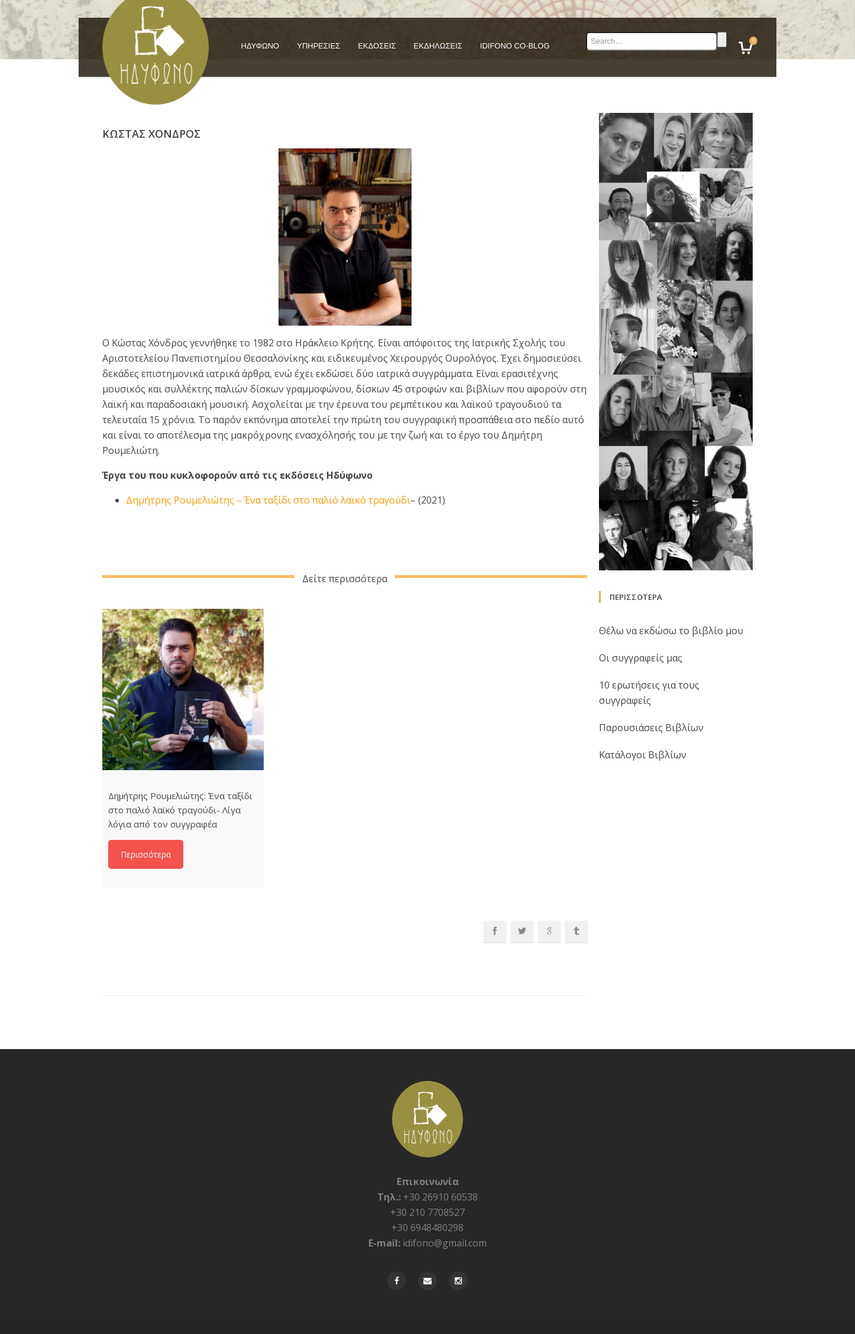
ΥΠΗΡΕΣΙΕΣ (318, 45)
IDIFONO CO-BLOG (515, 45)
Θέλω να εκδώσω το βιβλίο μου (671, 608)
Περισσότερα (146, 833)
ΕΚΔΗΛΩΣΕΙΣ (438, 45)
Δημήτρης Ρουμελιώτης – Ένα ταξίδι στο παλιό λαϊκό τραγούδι (268, 478)
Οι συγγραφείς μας (640, 635)
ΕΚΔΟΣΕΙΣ (377, 45)
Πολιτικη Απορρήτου (639, 1316)
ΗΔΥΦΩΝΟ (260, 45)
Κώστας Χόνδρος (151, 112)
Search (722, 39)
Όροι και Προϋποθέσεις (715, 1316)
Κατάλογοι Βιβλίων (642, 732)
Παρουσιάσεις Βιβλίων (651, 705)
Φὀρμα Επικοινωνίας (567, 1316)
